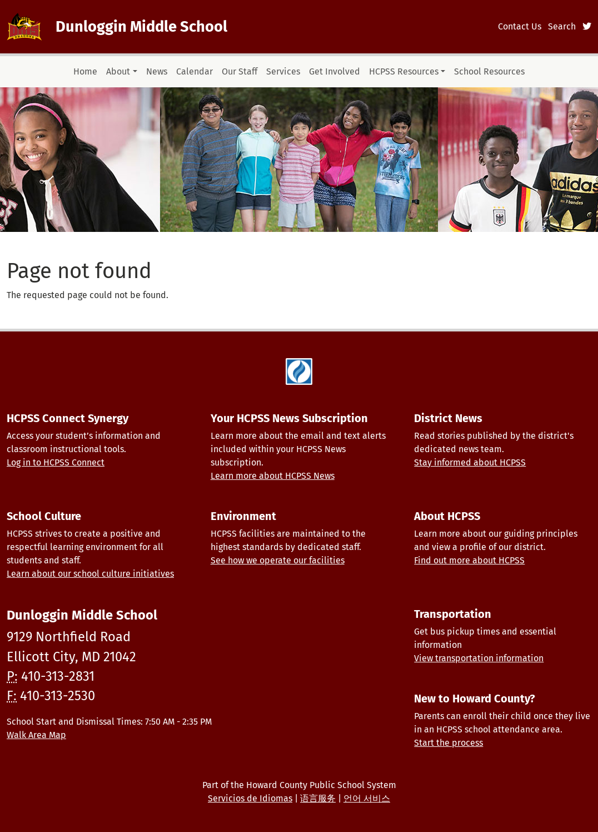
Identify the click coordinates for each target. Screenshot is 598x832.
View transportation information (479, 658)
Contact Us (519, 26)
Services (283, 71)
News (156, 71)
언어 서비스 (366, 798)
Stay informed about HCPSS (470, 462)
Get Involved (334, 71)
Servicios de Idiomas (250, 798)
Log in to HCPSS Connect (55, 462)
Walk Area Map (36, 735)
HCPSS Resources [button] (403, 71)
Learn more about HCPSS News (273, 476)
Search (562, 26)
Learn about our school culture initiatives (90, 573)
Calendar (194, 71)
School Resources (489, 71)
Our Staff (239, 71)
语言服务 (318, 798)
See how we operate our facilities (278, 560)
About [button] (118, 71)
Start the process (448, 742)
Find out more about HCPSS (469, 560)
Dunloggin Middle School (141, 27)
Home (85, 71)
